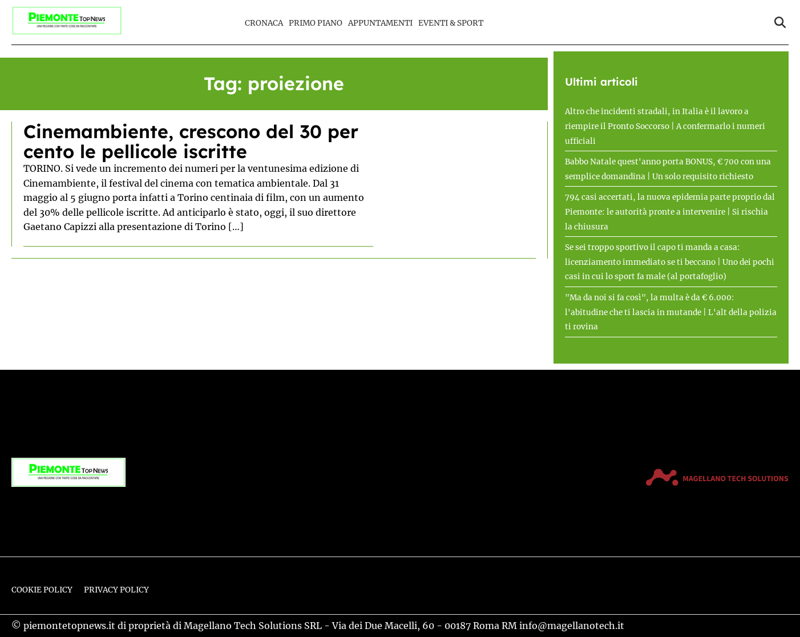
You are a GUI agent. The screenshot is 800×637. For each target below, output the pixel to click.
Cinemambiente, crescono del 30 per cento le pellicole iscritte (190, 141)
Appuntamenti (380, 23)
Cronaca (264, 23)
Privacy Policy (116, 590)
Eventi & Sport (450, 23)
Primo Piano (315, 23)
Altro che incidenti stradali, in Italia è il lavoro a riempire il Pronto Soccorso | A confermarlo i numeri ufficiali (665, 126)
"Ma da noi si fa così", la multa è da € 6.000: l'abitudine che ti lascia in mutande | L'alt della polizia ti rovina (671, 312)
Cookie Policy (41, 590)
